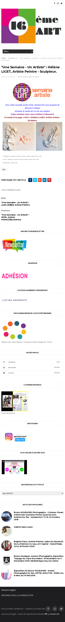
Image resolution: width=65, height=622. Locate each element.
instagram (30, 367)
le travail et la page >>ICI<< (17, 117)
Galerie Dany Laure (23, 527)
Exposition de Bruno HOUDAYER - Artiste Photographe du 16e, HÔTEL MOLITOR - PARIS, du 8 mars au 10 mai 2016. (39, 573)
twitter (30, 372)
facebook (30, 362)
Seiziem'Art (54, 614)
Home (3, 58)
